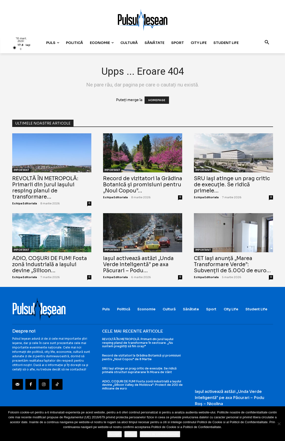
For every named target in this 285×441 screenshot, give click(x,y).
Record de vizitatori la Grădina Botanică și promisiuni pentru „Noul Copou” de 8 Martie (141, 357)
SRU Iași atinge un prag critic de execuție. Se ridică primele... (232, 184)
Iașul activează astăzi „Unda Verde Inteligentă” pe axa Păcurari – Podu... (138, 264)
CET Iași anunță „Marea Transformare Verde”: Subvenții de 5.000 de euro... (232, 264)
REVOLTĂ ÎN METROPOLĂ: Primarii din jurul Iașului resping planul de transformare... (45, 187)
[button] (267, 43)
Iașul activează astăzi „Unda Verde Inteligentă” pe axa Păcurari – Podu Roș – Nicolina (229, 397)
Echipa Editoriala (24, 203)
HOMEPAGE (156, 100)
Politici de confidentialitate (160, 434)
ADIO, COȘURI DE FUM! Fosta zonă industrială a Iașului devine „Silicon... (49, 264)
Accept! (114, 434)
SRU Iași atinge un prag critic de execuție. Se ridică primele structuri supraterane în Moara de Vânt (139, 370)
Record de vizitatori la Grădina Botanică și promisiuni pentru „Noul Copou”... (142, 184)
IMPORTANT (21, 170)
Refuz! (131, 434)
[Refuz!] (278, 423)
